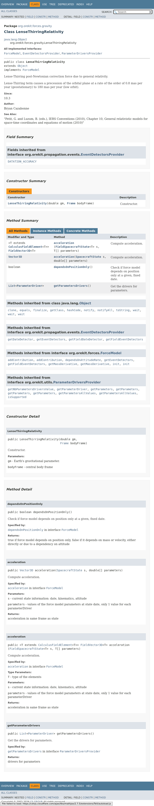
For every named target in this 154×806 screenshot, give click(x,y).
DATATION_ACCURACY (22, 161)
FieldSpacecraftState (72, 246)
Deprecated (66, 4)
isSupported (17, 397)
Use (44, 4)
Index (80, 4)
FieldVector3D (19, 250)
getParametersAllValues (77, 393)
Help (89, 4)
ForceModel (12, 53)
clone (12, 310)
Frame (71, 203)
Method (53, 16)
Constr (41, 16)
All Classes (9, 11)
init (116, 364)
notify (89, 310)
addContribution (20, 360)
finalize (40, 310)
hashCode (73, 310)
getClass (57, 310)
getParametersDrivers (71, 285)
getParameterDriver (72, 389)
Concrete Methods (81, 231)
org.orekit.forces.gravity (35, 26)
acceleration (64, 243)
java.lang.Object (15, 39)
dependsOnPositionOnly (71, 267)
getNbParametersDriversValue (31, 389)
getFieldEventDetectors (124, 339)
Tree (52, 4)
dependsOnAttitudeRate (83, 360)
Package (21, 4)
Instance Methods (47, 231)
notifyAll (105, 310)
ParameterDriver (29, 285)
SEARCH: (107, 12)
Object (22, 65)
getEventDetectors (50, 339)
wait (136, 310)
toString (123, 310)
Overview (7, 4)
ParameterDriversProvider (82, 53)
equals (25, 310)
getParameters (102, 389)
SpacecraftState (88, 256)
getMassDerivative (62, 364)
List (11, 285)
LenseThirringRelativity (27, 203)
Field (29, 16)
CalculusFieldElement (25, 246)
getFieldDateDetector (85, 339)
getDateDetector (20, 339)
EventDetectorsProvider (41, 53)
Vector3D (15, 256)
